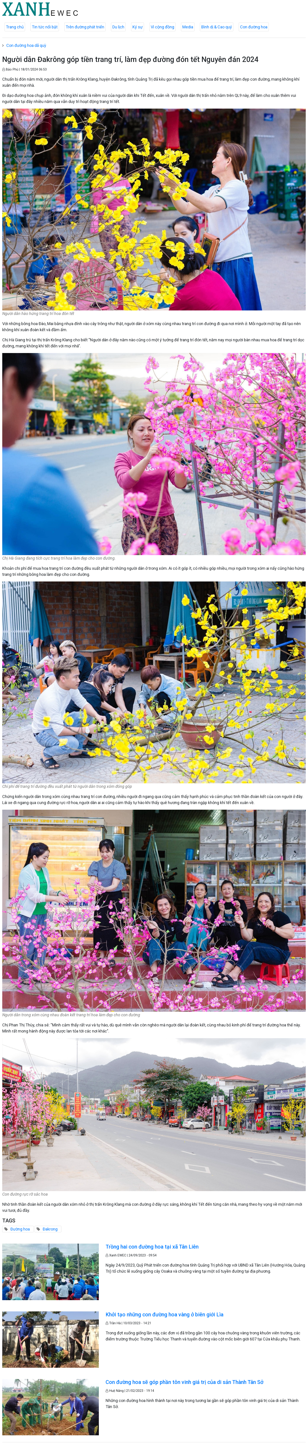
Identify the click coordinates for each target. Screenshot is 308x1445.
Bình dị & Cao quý (216, 27)
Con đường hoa (253, 27)
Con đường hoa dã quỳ (26, 45)
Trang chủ (15, 27)
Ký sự (137, 27)
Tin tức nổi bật (45, 27)
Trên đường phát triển (85, 27)
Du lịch (118, 27)
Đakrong (50, 1229)
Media (187, 27)
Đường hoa (20, 1229)
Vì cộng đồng (162, 27)
